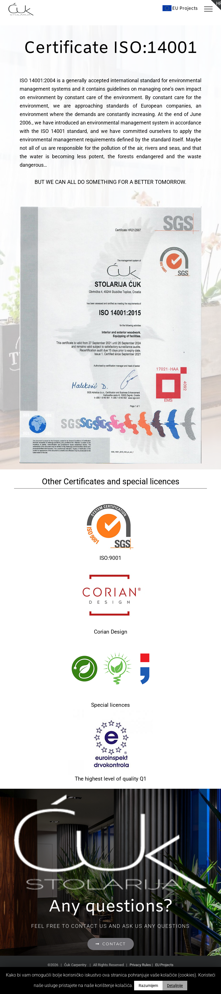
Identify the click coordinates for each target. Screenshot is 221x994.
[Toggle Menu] (208, 9)
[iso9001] (110, 493)
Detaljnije (175, 985)
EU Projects (164, 965)
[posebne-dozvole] (110, 640)
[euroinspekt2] (110, 714)
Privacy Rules (140, 965)
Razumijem (148, 985)
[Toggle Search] (181, 8)
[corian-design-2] (110, 567)
